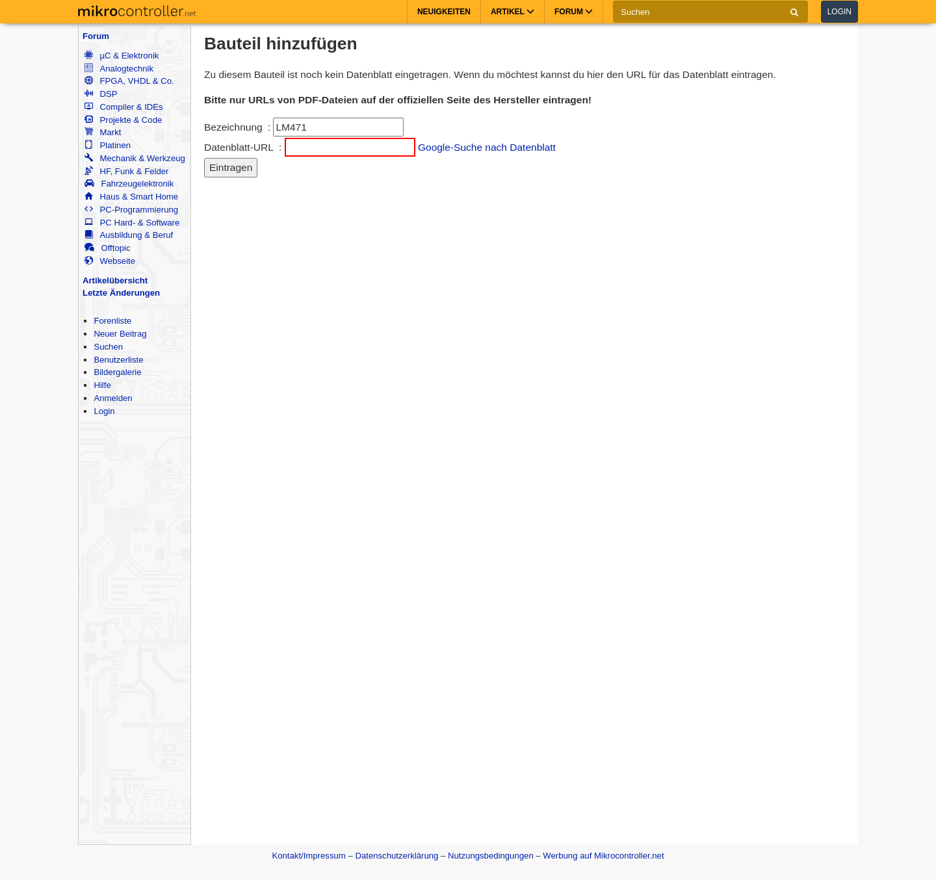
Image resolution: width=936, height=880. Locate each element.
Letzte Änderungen (121, 293)
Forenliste (112, 321)
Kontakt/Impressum (308, 856)
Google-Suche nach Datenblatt (487, 147)
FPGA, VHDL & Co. (129, 81)
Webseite (109, 261)
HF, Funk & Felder (126, 171)
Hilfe (102, 385)
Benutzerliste (118, 360)
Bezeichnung (233, 127)
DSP (100, 94)
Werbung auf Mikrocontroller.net (603, 856)
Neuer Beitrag (120, 334)
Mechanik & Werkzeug (134, 158)
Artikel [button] (512, 11)
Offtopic (107, 248)
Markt (102, 132)
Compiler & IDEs (123, 107)
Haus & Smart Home (131, 196)
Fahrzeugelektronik (129, 183)
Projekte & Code (123, 120)
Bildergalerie (117, 372)
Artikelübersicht (115, 280)
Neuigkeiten (444, 11)
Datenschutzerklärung (396, 856)
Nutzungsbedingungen (491, 856)
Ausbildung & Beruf (128, 235)
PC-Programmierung (131, 209)
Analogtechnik (118, 68)
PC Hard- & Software (131, 222)
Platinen (107, 145)
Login (839, 11)
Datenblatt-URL (239, 147)
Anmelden (113, 398)
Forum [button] (573, 11)
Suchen (108, 347)
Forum (96, 36)
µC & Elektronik (121, 55)
